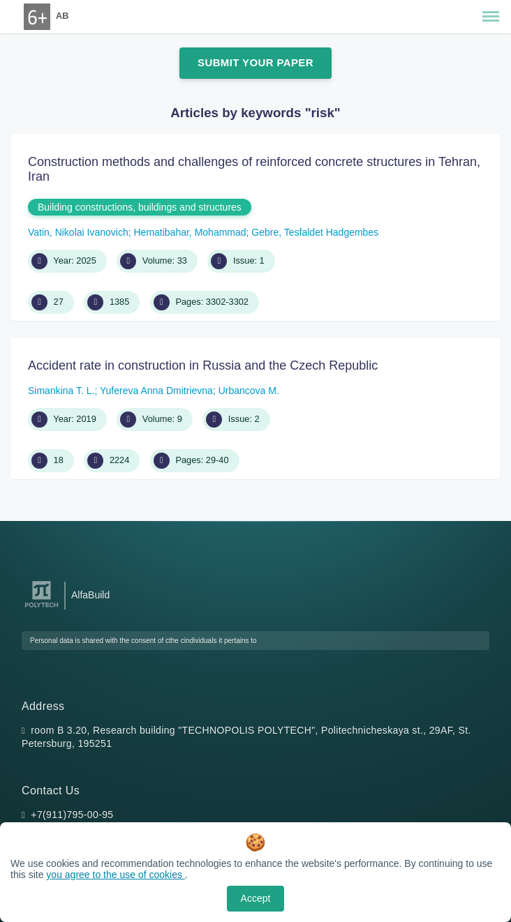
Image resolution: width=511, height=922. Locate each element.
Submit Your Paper (255, 62)
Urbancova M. (249, 390)
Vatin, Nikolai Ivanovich (78, 232)
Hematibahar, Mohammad (189, 232)
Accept (256, 898)
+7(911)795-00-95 (72, 814)
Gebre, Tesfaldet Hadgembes (314, 232)
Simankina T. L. (61, 390)
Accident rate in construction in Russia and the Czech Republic (203, 365)
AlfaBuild (90, 594)
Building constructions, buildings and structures (140, 207)
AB (62, 15)
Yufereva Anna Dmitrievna (156, 390)
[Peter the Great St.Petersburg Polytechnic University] (41, 608)
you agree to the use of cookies (115, 874)
